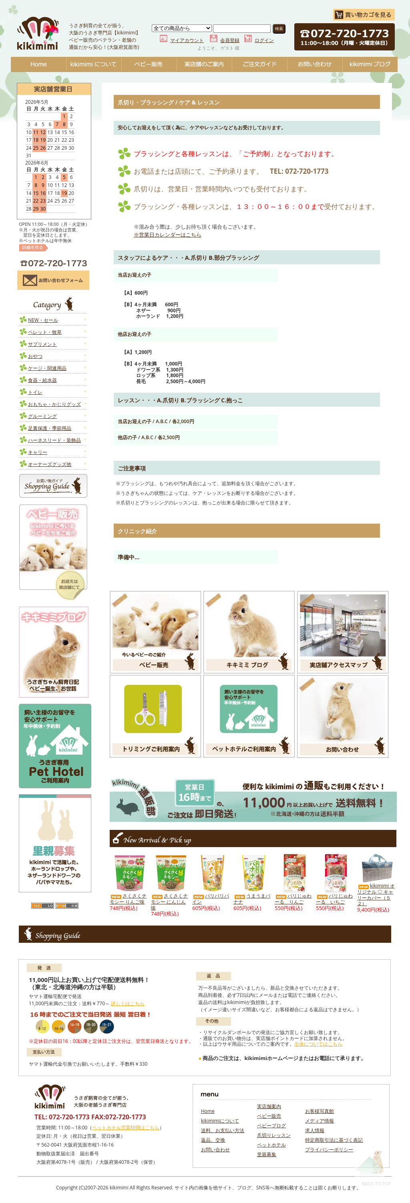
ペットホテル (271, 1144)
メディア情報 (319, 1120)
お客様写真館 (319, 1111)
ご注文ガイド (259, 64)
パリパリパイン (210, 898)
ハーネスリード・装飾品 (54, 440)
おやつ (35, 356)
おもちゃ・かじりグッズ (54, 404)
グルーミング (42, 416)
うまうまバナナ (251, 898)
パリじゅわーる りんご (293, 898)
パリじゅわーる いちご (334, 898)
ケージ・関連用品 (47, 368)
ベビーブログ (370, 64)
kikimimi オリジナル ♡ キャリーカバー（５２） (376, 894)
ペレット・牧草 (45, 332)
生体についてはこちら (318, 1043)
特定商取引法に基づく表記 (334, 1140)
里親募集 (266, 1154)
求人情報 (314, 1130)
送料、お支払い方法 (222, 1130)
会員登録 (229, 40)
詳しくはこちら (128, 1003)
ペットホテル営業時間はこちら (125, 1127)
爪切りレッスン (274, 1135)
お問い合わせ (314, 64)
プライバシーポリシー (329, 1149)
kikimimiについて (93, 64)
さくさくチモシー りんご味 (128, 898)
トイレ (35, 392)
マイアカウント (187, 40)
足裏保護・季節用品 (49, 428)
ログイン (264, 40)
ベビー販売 (149, 64)
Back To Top (373, 1167)
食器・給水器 (42, 380)
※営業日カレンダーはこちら (167, 234)
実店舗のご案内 (204, 64)
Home (38, 64)
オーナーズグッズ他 (49, 464)
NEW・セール (43, 320)
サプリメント (42, 344)
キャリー (37, 452)
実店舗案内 (269, 1106)
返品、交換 (213, 1140)
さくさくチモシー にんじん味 (169, 901)
